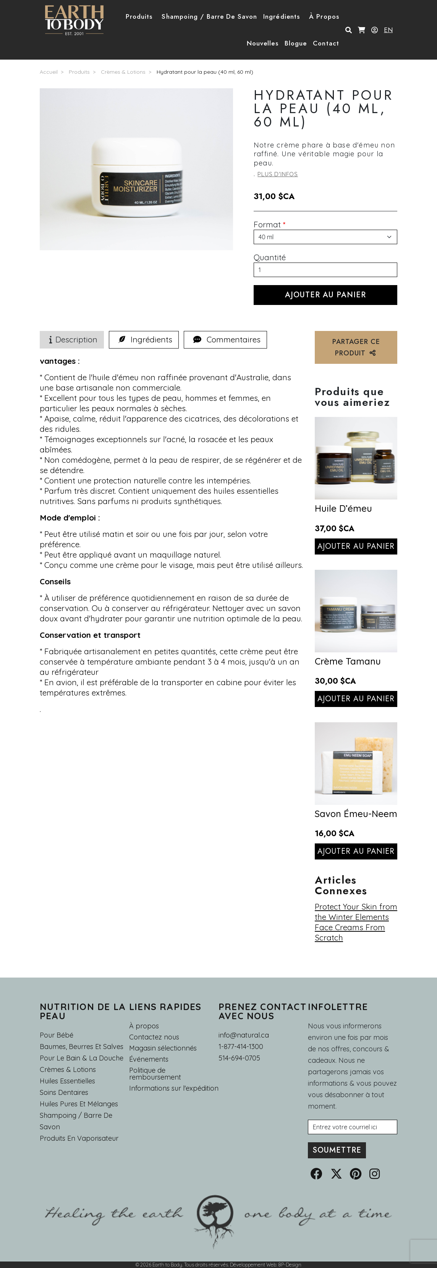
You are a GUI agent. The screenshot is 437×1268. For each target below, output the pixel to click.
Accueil (49, 71)
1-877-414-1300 (240, 1046)
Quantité (270, 257)
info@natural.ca (243, 1035)
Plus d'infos (277, 174)
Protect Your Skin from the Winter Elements (356, 912)
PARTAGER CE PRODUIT (356, 347)
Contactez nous (154, 1037)
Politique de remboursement (155, 1074)
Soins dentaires (64, 1092)
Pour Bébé (56, 1035)
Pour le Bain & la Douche (81, 1058)
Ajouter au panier (356, 546)
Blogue (296, 43)
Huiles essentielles (67, 1081)
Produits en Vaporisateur (79, 1138)
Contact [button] (326, 43)
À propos (144, 1026)
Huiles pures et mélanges (79, 1103)
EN (388, 29)
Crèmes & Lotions (123, 71)
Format (267, 224)
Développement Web (253, 1265)
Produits (79, 71)
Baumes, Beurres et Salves (81, 1046)
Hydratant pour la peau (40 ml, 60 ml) (205, 71)
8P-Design (289, 1265)
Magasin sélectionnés (163, 1048)
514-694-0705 (239, 1058)
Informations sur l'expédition (173, 1088)
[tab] (144, 339)
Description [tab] (71, 339)
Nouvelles (262, 43)
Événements (148, 1059)
